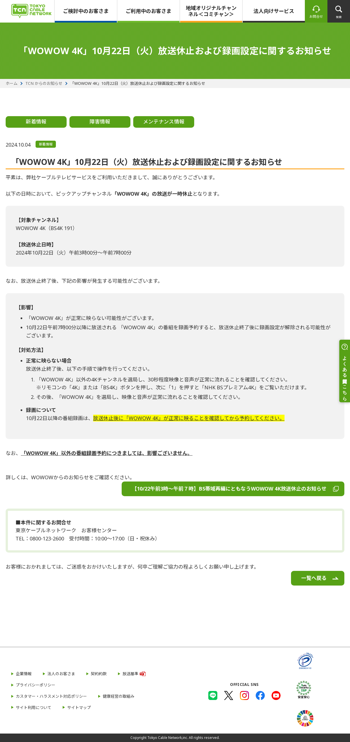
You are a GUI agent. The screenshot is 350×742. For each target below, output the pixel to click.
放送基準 (130, 673)
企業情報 (24, 673)
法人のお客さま (61, 673)
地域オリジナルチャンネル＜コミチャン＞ (211, 11)
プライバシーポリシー (35, 685)
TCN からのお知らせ (43, 83)
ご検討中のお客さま (86, 11)
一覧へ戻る (314, 578)
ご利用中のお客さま (148, 11)
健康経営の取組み (118, 696)
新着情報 (36, 121)
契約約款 (99, 673)
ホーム (12, 83)
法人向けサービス (273, 11)
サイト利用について (33, 707)
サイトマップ (79, 707)
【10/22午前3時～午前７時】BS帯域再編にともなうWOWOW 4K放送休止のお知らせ (229, 488)
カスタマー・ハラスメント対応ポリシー (51, 696)
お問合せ (316, 16)
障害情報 (99, 121)
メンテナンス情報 (164, 121)
